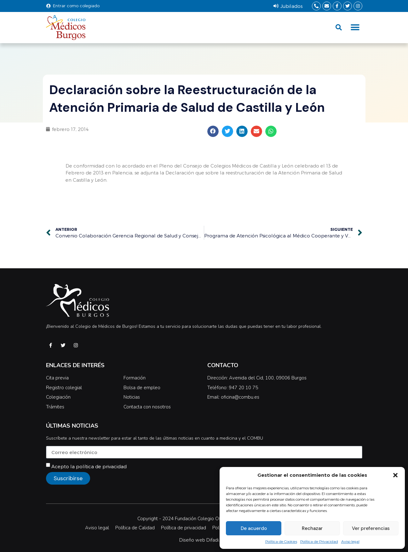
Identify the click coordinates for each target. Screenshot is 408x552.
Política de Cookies (281, 541)
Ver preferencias (371, 528)
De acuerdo (254, 528)
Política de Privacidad (319, 541)
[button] (395, 475)
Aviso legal (350, 541)
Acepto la (89, 466)
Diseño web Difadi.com (204, 540)
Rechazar (312, 528)
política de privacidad (101, 466)
